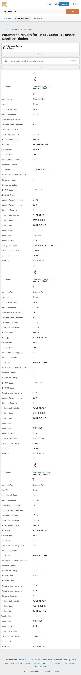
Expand (40, 54)
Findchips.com (4, 4)
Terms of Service (16, 663)
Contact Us (22, 660)
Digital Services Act (32, 663)
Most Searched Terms (43, 660)
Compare (40, 67)
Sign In (76, 4)
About (30, 660)
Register (64, 4)
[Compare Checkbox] (34, 73)
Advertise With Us (40, 667)
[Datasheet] (33, 93)
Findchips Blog (53, 4)
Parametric (5, 30)
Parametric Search (61, 660)
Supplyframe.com (52, 671)
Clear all (73, 61)
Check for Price (38, 99)
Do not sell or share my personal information (59, 663)
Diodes (14, 30)
